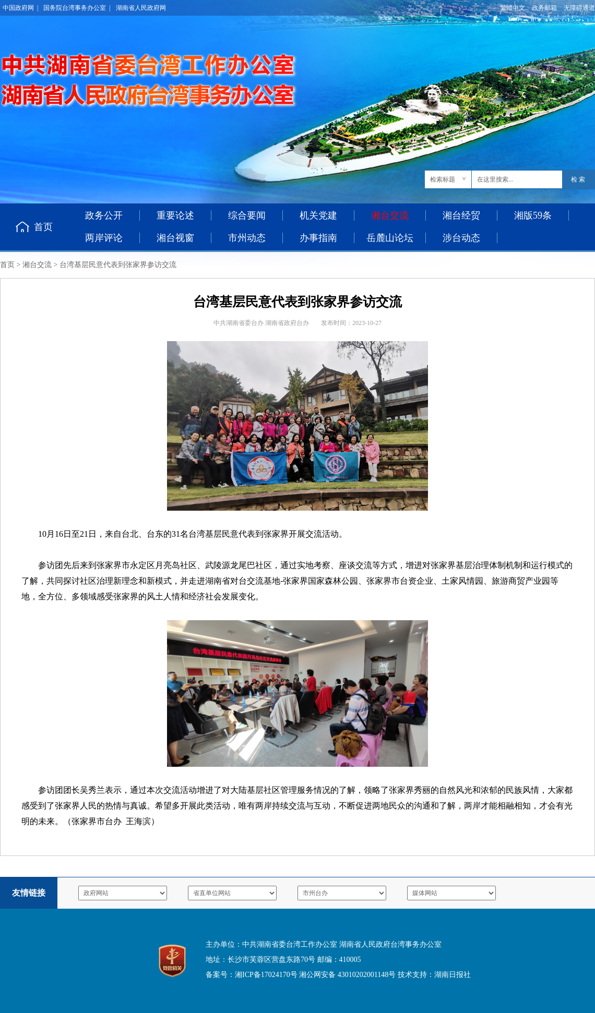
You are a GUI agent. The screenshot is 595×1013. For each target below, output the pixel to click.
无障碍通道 (579, 7)
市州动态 (247, 238)
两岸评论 (104, 238)
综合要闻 (247, 215)
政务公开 (104, 215)
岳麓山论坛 (389, 238)
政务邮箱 (544, 7)
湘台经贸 (461, 215)
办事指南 (318, 238)
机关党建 (318, 215)
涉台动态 (461, 238)
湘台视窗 (175, 238)
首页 (43, 227)
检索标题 (442, 179)
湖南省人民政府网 (141, 7)
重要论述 (175, 215)
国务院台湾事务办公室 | (76, 7)
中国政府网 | (20, 7)
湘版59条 (533, 215)
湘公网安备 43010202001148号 (347, 975)
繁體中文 (512, 7)
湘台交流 (37, 265)
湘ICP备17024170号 (266, 975)
